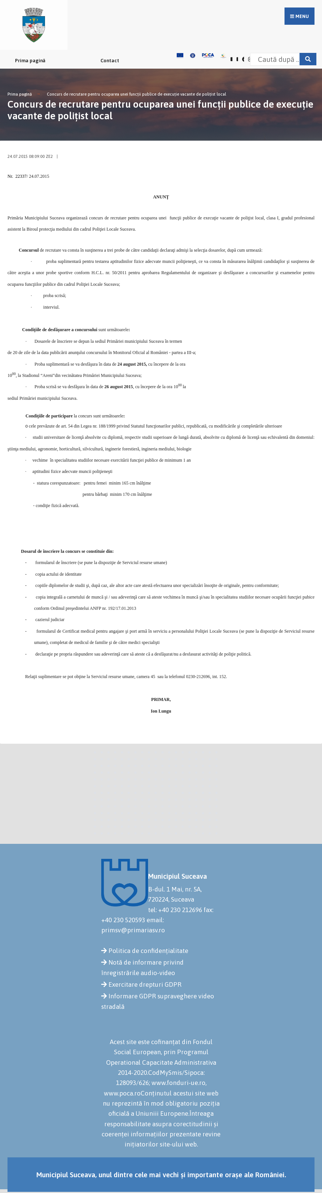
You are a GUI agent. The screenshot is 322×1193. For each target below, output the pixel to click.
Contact (109, 60)
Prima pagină (30, 60)
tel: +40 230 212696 (175, 910)
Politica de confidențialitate (148, 950)
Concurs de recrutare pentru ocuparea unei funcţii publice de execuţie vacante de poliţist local (136, 94)
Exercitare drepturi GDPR (144, 984)
